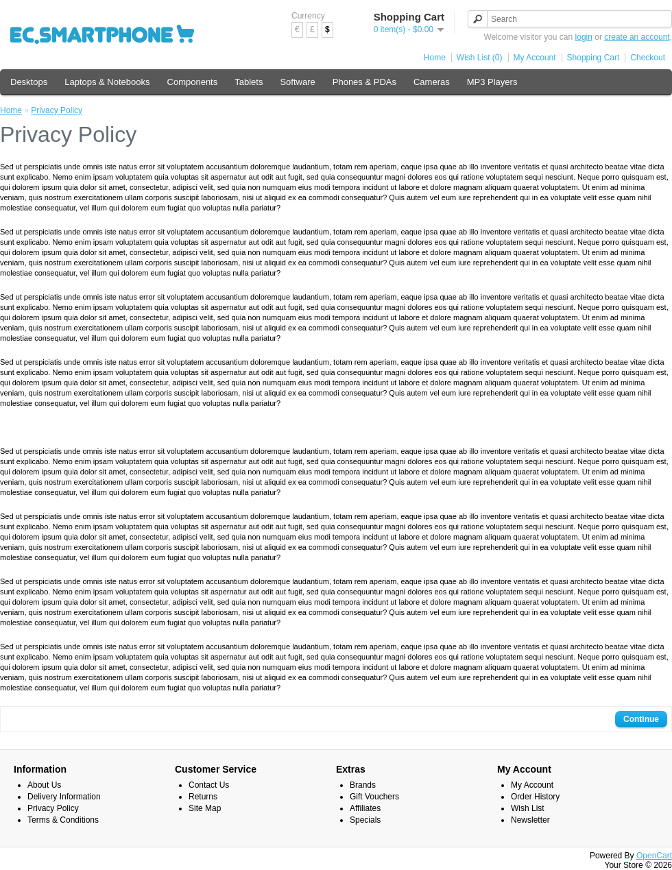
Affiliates (365, 808)
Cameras (431, 82)
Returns (203, 796)
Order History (535, 796)
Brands (363, 785)
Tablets (249, 82)
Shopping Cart (593, 57)
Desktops (28, 82)
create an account (636, 37)
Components (192, 82)
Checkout (647, 57)
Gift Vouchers (374, 796)
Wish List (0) (480, 57)
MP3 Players (492, 82)
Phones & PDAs (364, 82)
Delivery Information (64, 796)
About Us (44, 785)
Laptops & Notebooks (106, 82)
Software (297, 82)
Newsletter (530, 820)
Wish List (527, 808)
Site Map (205, 808)
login (583, 37)
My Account (535, 57)
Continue (641, 719)
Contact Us (209, 785)
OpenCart (654, 855)
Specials (365, 820)
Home (435, 57)
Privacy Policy (56, 110)
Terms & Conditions (63, 820)
